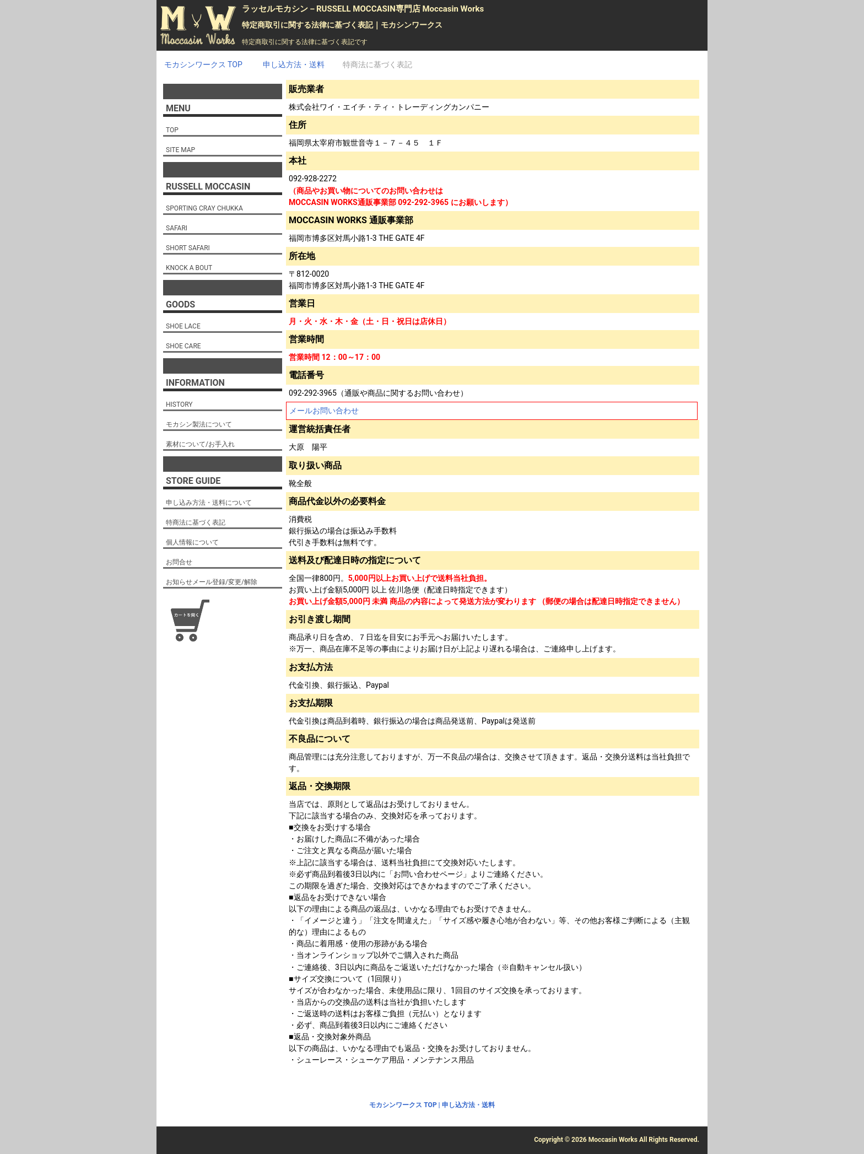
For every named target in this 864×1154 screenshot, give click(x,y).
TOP (172, 130)
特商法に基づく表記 (195, 522)
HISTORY (179, 404)
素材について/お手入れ (200, 444)
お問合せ (179, 562)
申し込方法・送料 (468, 1105)
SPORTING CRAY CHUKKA (204, 208)
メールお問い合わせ (324, 410)
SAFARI (176, 228)
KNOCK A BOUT (189, 268)
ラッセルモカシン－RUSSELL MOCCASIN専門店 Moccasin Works (363, 9)
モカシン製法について (199, 424)
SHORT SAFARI (188, 248)
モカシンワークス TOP (402, 1105)
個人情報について (192, 542)
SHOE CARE (183, 346)
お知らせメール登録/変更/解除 (211, 582)
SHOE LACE (183, 326)
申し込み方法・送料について (209, 502)
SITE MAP (180, 150)
